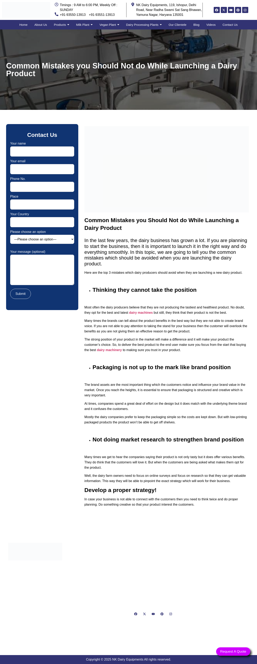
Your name (42, 147)
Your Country (42, 218)
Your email (42, 165)
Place (42, 200)
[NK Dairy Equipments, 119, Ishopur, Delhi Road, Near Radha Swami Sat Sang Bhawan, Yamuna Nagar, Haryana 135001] (222, 590)
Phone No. (42, 182)
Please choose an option (42, 237)
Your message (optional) (42, 268)
